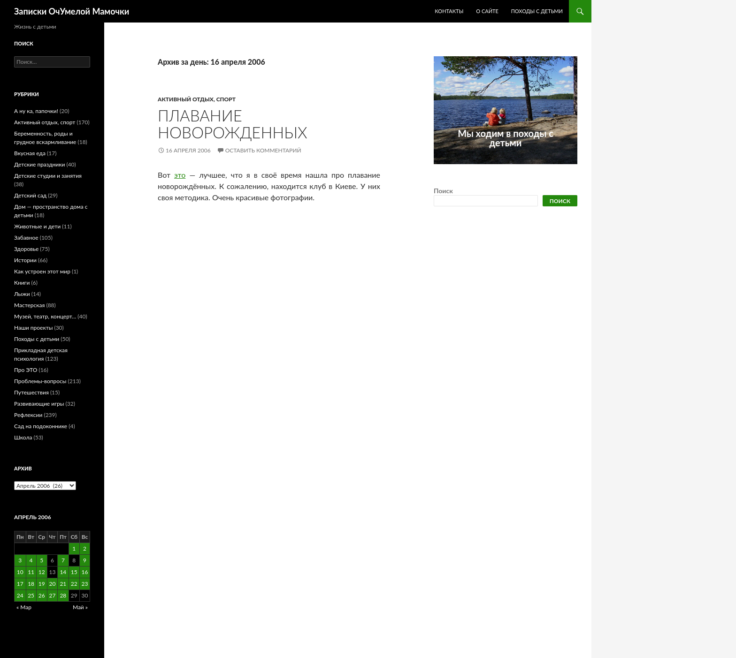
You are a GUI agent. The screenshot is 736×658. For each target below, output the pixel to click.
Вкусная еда (30, 153)
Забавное (26, 237)
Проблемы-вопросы (40, 381)
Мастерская (29, 305)
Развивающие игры (39, 403)
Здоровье (26, 248)
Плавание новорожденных (232, 124)
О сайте (487, 11)
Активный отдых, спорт (197, 99)
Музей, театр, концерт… (45, 316)
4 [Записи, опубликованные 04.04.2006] (31, 560)
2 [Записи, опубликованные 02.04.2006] (84, 548)
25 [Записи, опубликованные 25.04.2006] (31, 595)
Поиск (443, 191)
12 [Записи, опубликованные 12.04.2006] (41, 571)
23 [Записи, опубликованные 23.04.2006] (85, 583)
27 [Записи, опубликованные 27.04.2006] (52, 595)
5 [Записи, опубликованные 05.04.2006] (41, 560)
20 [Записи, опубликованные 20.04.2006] (52, 583)
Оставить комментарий (263, 150)
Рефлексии (28, 414)
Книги (22, 282)
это (179, 174)
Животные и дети (37, 226)
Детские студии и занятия (48, 175)
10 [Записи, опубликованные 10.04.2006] (20, 571)
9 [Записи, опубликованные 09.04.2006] (84, 560)
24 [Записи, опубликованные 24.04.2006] (20, 595)
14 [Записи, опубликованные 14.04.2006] (63, 571)
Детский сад (30, 195)
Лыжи (22, 293)
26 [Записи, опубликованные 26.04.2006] (41, 595)
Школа (23, 437)
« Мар (23, 607)
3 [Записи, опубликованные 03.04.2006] (20, 560)
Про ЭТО (25, 369)
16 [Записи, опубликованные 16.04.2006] (85, 571)
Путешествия (31, 392)
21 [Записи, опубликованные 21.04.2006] (63, 583)
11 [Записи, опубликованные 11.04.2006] (31, 571)
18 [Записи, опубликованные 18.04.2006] (31, 583)
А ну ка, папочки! (36, 110)
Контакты (449, 11)
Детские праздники (39, 164)
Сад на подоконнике (40, 426)
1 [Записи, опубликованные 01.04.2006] (74, 548)
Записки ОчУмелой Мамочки (71, 11)
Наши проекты (33, 327)
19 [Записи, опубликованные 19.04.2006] (41, 583)
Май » (80, 607)
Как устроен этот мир (42, 271)
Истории (25, 260)
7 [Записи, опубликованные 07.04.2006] (63, 560)
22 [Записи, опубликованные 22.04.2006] (74, 583)
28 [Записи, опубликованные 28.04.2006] (63, 595)
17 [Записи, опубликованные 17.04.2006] (20, 583)
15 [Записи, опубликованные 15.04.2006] (74, 571)
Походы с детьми (537, 11)
